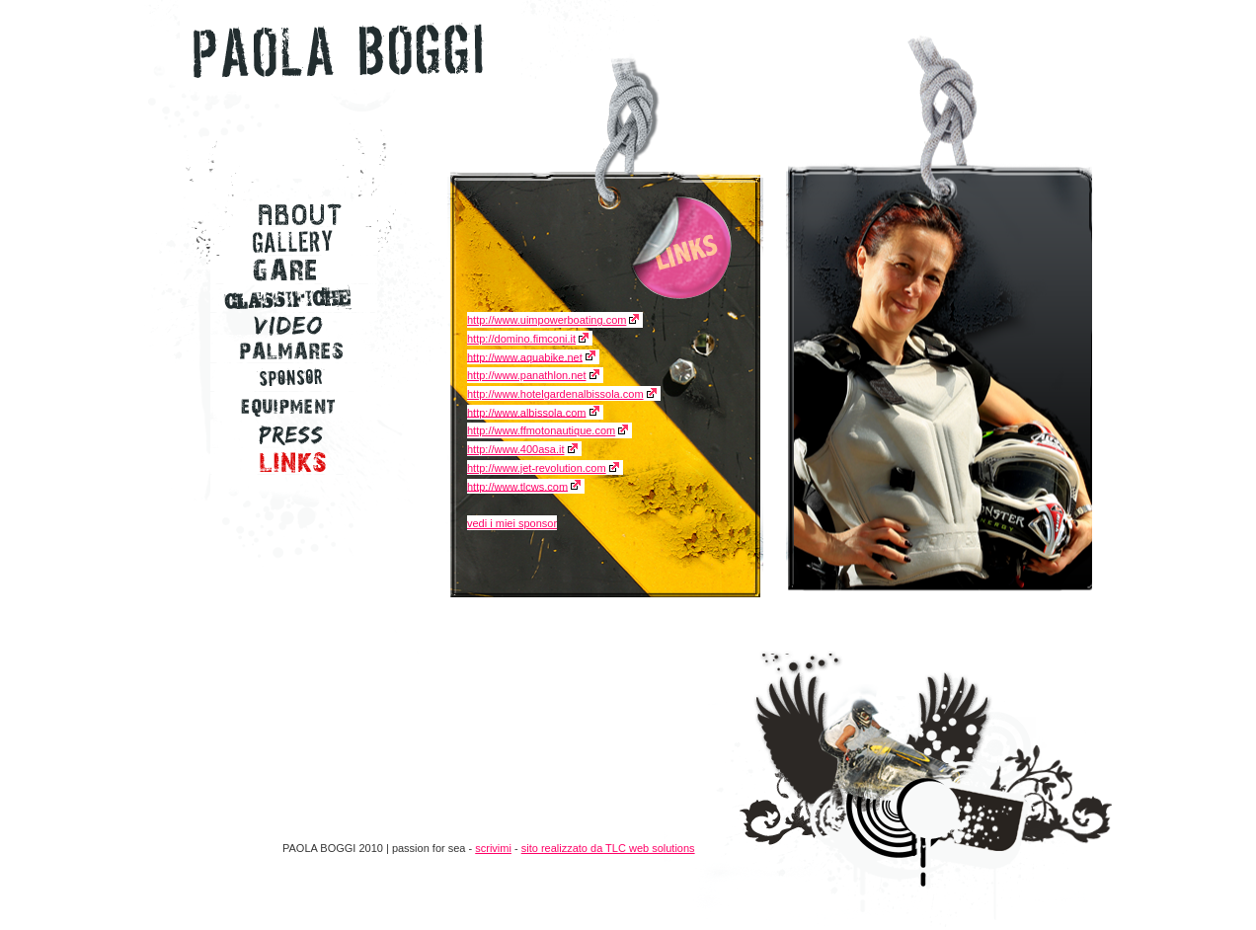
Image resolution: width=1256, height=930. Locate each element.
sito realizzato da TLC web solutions (608, 848)
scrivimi (493, 848)
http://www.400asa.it (515, 449)
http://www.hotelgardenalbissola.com (555, 394)
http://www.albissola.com (526, 412)
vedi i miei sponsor (512, 523)
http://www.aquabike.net (525, 356)
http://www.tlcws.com (517, 486)
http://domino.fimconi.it (521, 339)
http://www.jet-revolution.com (536, 468)
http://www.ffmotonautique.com (541, 430)
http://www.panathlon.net (526, 375)
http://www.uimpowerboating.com (546, 320)
